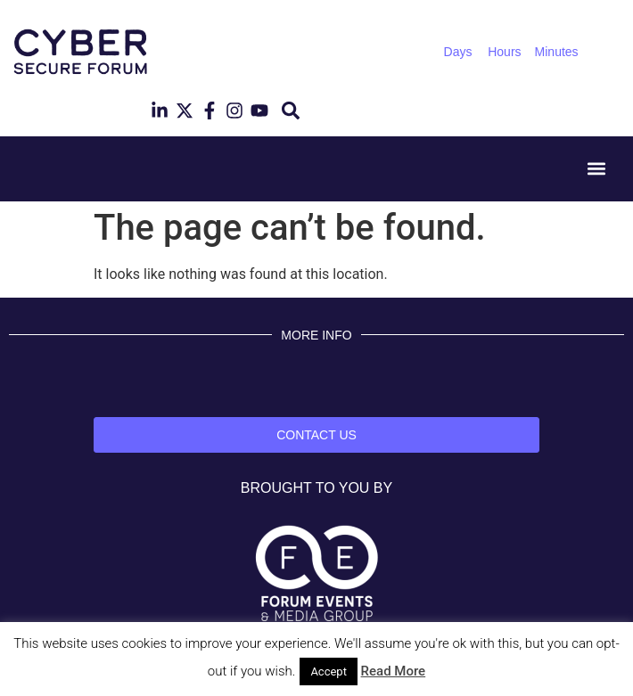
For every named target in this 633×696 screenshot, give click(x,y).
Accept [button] (328, 671)
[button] (290, 110)
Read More (393, 671)
